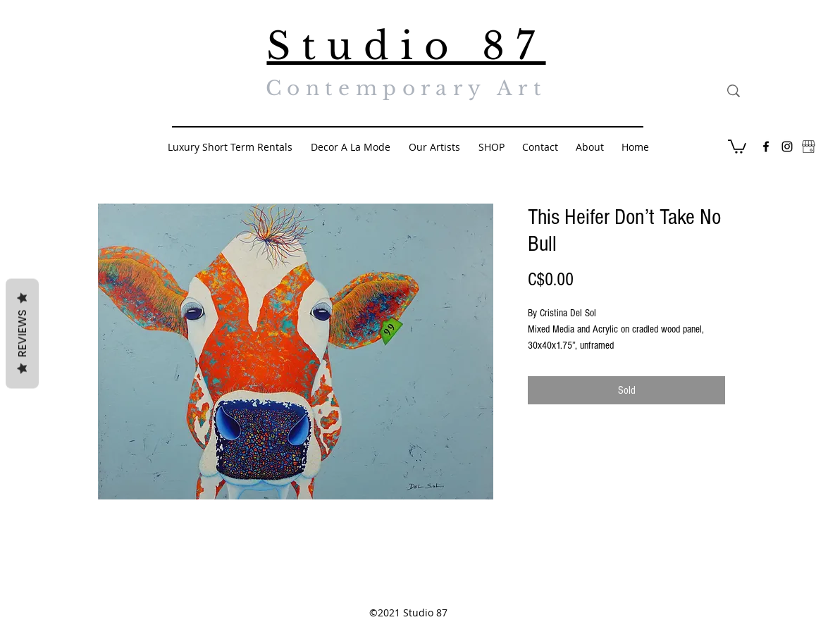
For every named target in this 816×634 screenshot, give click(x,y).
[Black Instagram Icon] (787, 146)
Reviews (22, 334)
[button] (737, 146)
